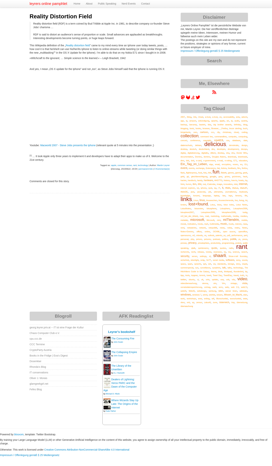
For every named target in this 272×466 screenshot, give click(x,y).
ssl (214, 264)
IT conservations (39, 372)
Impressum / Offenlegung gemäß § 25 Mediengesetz (210, 50)
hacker (183, 180)
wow (200, 298)
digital (183, 153)
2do (194, 117)
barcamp (193, 124)
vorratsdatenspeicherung (191, 287)
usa (222, 279)
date (245, 140)
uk (202, 279)
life (246, 195)
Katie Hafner (111, 411)
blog (245, 124)
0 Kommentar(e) (162, 169)
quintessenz (203, 248)
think (220, 271)
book (192, 128)
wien (221, 291)
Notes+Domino (187, 231)
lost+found (198, 204)
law (224, 195)
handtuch (192, 180)
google (213, 176)
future (224, 172)
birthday (237, 124)
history (227, 180)
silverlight (195, 260)
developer (221, 149)
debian (198, 145)
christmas (227, 132)
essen (235, 164)
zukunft (207, 302)
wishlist (212, 295)
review (208, 252)
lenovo (238, 195)
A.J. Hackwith (119, 373)
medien (243, 216)
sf (210, 256)
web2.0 (244, 287)
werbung (212, 291)
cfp (218, 132)
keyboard (243, 192)
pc (225, 235)
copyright (207, 140)
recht (193, 252)
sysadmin (216, 268)
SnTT (208, 260)
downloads (242, 157)
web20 (183, 291)
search (244, 252)
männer (238, 224)
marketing (215, 216)
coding (244, 132)
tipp (182, 275)
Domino (198, 157)
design (244, 145)
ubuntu (192, 279)
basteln (202, 124)
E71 (235, 160)
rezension (217, 252)
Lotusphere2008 (208, 212)
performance (236, 235)
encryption (226, 164)
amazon (192, 121)
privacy (192, 242)
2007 (183, 117)
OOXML (216, 231)
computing (242, 136)
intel (235, 184)
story (238, 264)
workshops (191, 298)
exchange (200, 168)
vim (215, 283)
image (219, 184)
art (228, 121)
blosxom (19, 434)
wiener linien (231, 291)
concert (184, 140)
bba (209, 124)
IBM (199, 184)
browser (205, 128)
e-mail (220, 160)
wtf (213, 298)
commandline (221, 136)
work (183, 298)
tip (246, 271)
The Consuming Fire (122, 338)
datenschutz (186, 145)
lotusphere (212, 208)
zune (215, 302)
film (238, 168)
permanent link (145, 169)
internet (243, 184)
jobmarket (218, 192)
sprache (197, 264)
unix (207, 279)
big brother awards (222, 124)
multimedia (214, 224)
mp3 (206, 224)
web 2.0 (235, 287)
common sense (125, 165)
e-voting (228, 160)
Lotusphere (225, 208)
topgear (194, 275)
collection (190, 135)
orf (193, 235)
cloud (236, 132)
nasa (245, 224)
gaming (238, 173)
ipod (210, 188)
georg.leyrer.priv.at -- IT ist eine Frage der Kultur (57, 327)
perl (245, 235)
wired (205, 295)
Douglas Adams (219, 157)
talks (230, 268)
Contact (145, 3)
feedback (232, 168)
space (183, 264)
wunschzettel (235, 298)
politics (225, 239)
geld (182, 176)
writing (206, 298)
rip (225, 252)
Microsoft (210, 220)
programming (228, 243)
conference (195, 140)
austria (244, 121)
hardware (208, 180)
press (244, 239)
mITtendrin (231, 220)
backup (184, 124)
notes (237, 228)
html (182, 184)
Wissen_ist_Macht (233, 294)
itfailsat (235, 188)
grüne (227, 176)
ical (204, 184)
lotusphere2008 (228, 212)
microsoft (197, 220)
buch (245, 128)
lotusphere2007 (187, 212)
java (192, 192)
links (186, 199)
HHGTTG (218, 180)
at (232, 121)
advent (244, 117)
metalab (184, 220)
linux (202, 200)
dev (213, 149)
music (223, 223)
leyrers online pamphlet (48, 4)
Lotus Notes (241, 205)
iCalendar (211, 184)
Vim (223, 283)
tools (187, 275)
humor (188, 184)
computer (233, 136)
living (241, 200)
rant (135, 165)
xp (193, 302)
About (89, 3)
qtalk (193, 248)
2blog (189, 117)
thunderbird (238, 271)
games (231, 173)
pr (239, 239)
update (215, 279)
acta (238, 117)
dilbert (213, 153)
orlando (199, 235)
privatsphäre (203, 243)
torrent (202, 275)
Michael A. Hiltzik (113, 394)
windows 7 (196, 295)
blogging (184, 128)
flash (183, 173)
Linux (195, 200)
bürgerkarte (185, 132)
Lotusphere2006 (240, 208)
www (245, 298)
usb (227, 279)
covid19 (218, 140)
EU (246, 164)
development (233, 149)
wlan (245, 295)
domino (207, 157)
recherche (185, 252)
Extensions (210, 168)
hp (246, 180)
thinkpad (228, 271)
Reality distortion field (78, 45)
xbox (183, 302)
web (227, 287)
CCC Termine (37, 344)
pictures (207, 239)
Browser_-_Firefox (219, 128)
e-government (209, 160)
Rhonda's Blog (38, 366)
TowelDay (228, 275)
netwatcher (191, 228)
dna (227, 153)
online (207, 231)
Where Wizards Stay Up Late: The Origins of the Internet (124, 404)
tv (246, 275)
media (236, 216)
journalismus (230, 192)
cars (195, 132)
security (185, 256)
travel (236, 275)
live (236, 200)
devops (244, 149)
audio (237, 121)
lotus (219, 205)
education (243, 160)
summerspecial (187, 268)
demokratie (234, 145)
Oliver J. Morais (38, 378)
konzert (196, 195)
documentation (187, 157)
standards (221, 264)
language (207, 195)
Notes (244, 228)
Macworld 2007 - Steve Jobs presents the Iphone (68, 145)
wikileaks (243, 291)
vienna (205, 283)
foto (205, 173)
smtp (202, 260)
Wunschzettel (222, 298)
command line (206, 136)
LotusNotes (186, 208)
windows (186, 294)
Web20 (192, 291)
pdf (228, 235)
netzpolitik (213, 228)
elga (211, 164)
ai (186, 121)
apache (214, 121)
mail (207, 216)
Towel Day (217, 275)
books (198, 128)
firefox (244, 168)
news (222, 228)
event (184, 168)
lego (230, 195)
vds (233, 279)
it (222, 187)
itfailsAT (243, 188)
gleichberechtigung (199, 176)
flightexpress (191, 173)
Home (77, 3)
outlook (211, 235)
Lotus (212, 205)
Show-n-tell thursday (238, 256)
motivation (191, 224)
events (191, 168)
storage (231, 264)
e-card (198, 160)
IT (219, 188)
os (205, 235)
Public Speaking (107, 3)
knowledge (185, 195)
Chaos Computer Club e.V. (45, 333)
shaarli (219, 255)
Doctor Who (242, 153)
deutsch (193, 149)
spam (190, 264)
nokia (229, 228)
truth (242, 275)
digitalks (204, 153)
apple (113, 165)
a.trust (215, 117)
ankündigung (203, 121)
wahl (215, 287)
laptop (216, 195)
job (210, 192)
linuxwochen (211, 200)
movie (200, 224)
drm (182, 160)
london (183, 205)
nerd (182, 228)
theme (213, 271)
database (236, 140)
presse (184, 243)
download (232, 157)
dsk (187, 160)
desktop (184, 149)
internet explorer (188, 188)
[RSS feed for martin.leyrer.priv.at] (214, 93)
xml (188, 302)
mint (219, 220)
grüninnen (236, 176)
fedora (224, 168)
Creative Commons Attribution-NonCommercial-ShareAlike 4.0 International (86, 449)
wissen (220, 295)
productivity (215, 243)
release (201, 252)
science (236, 252)
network (202, 228)
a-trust (207, 117)
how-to (234, 180)
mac (201, 216)
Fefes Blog (36, 389)
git (188, 176)
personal (184, 239)
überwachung (187, 306)
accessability (228, 117)
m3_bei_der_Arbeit (189, 216)
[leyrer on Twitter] (198, 98)
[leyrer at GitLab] (188, 98)
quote (214, 248)
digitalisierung (193, 153)
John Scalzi (118, 342)
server (194, 256)
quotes (223, 248)
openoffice (242, 231)
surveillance (205, 268)
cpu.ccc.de (36, 338)
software (230, 260)
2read (200, 117)
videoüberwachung (189, 283)
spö (204, 264)
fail (218, 168)
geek (245, 173)
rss (229, 252)
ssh (209, 264)
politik (233, 239)
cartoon (204, 132)
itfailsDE (184, 192)
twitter (183, 279)
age (182, 121)
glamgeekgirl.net (39, 383)
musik (231, 224)
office (199, 231)
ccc (212, 132)
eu (241, 164)
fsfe (209, 173)
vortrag (207, 287)
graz (220, 176)
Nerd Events (129, 3)
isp (215, 188)
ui (198, 279)
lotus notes (229, 205)
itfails (227, 188)
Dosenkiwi (35, 361)
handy (199, 180)
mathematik (226, 216)
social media (218, 260)
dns (233, 153)
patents (219, 235)
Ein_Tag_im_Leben (194, 164)
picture (199, 239)
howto (241, 180)
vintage (234, 283)
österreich (224, 302)
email (217, 164)
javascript (201, 192)
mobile (244, 220)
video (242, 279)
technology (143, 165)
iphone (204, 188)
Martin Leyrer (163, 165)
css (227, 140)
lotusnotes (198, 208)
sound (244, 260)
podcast (216, 239)
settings (203, 256)
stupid (244, 264)
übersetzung (242, 302)
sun (196, 268)
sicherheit (185, 260)
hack (245, 176)
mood (183, 224)
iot (198, 188)
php (192, 239)
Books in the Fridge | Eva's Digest (49, 355)
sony (238, 260)
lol (246, 200)
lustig (245, 212)
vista (244, 283)
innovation (228, 184)
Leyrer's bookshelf (121, 332)
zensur (199, 302)
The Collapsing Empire (124, 352)
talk (224, 267)
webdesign (201, 291)
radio (231, 248)
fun (216, 172)
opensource (186, 235)
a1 (220, 117)
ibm (194, 184)
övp (233, 302)
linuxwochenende (226, 200)
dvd (192, 160)
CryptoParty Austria (41, 350)
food (200, 173)
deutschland (204, 149)
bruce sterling (235, 128)
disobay (221, 153)
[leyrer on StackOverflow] (193, 98)
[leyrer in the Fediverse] (183, 98)
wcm (221, 287)
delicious (215, 144)
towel (209, 275)
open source (229, 231)
